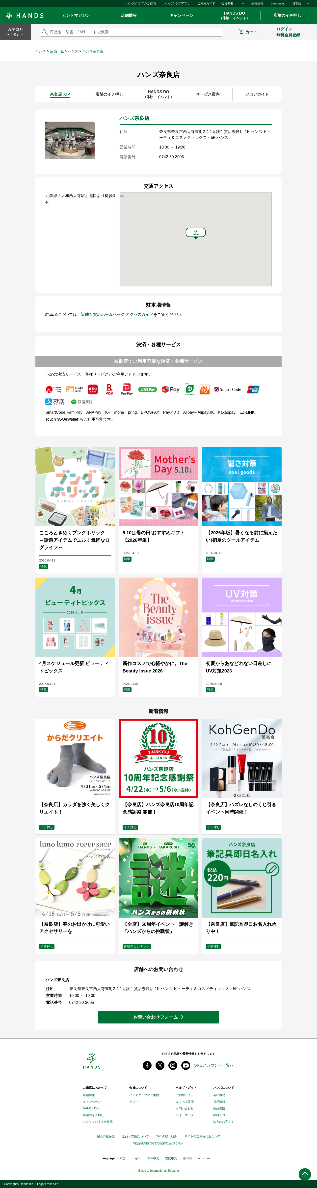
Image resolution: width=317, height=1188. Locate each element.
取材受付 (219, 1115)
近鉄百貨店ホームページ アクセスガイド (117, 314)
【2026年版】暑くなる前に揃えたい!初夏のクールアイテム (241, 536)
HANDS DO (234, 16)
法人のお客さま (223, 1121)
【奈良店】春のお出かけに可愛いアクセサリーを (74, 928)
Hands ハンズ (25, 15)
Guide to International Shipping (158, 1170)
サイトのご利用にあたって (202, 1136)
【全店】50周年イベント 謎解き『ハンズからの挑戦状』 (158, 928)
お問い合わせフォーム (155, 1017)
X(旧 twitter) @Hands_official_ (160, 1065)
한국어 (187, 1158)
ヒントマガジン (76, 15)
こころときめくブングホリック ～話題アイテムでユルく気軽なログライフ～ (74, 540)
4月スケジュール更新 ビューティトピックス (74, 667)
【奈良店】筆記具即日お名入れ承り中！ (241, 928)
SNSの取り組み (166, 1136)
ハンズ (40, 51)
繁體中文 (171, 1158)
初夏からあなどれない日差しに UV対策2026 (239, 667)
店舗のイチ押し (287, 15)
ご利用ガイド (206, 3)
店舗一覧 (57, 51)
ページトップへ (305, 1174)
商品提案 (219, 1108)
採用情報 (257, 3)
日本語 (296, 3)
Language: (278, 3)
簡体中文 (153, 1158)
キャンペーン (181, 15)
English (136, 1158)
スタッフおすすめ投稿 (98, 1121)
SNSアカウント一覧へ (214, 1065)
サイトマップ (185, 1115)
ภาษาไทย (204, 1158)
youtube (185, 1065)
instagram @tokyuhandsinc (172, 1065)
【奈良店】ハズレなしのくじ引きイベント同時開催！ (241, 808)
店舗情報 (129, 15)
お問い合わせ (185, 1108)
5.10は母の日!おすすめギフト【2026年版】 (154, 536)
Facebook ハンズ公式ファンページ (147, 1065)
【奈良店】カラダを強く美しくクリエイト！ (74, 808)
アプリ (133, 1101)
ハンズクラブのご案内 (141, 3)
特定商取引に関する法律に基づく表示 (158, 1143)
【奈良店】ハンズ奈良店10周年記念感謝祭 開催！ (158, 808)
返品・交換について (135, 1136)
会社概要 (227, 3)
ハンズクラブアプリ (176, 3)
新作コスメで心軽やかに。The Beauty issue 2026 (155, 667)
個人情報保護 (106, 1136)
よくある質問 (185, 1101)
